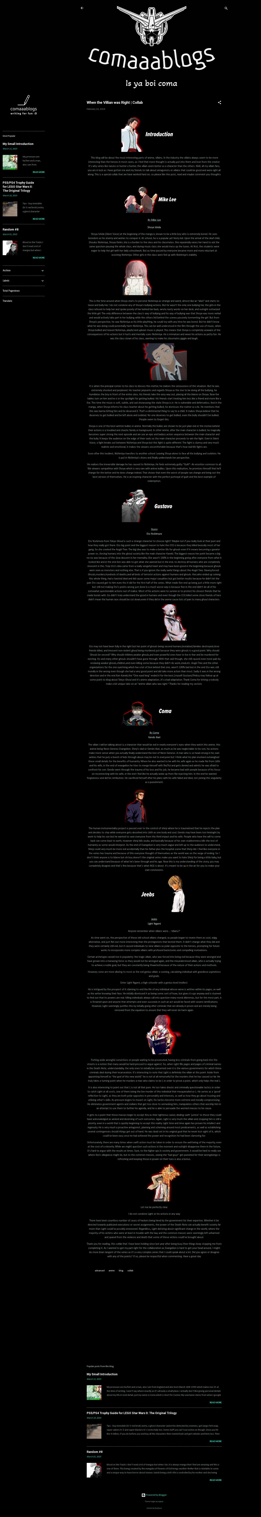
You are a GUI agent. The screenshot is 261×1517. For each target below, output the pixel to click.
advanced (100, 1270)
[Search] (226, 9)
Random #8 (95, 1452)
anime (112, 1270)
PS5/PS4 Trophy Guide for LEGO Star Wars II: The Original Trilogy (132, 1413)
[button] (220, 103)
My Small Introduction (102, 1374)
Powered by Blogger (154, 1495)
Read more (216, 1402)
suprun (160, 1502)
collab (130, 1270)
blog (121, 1270)
